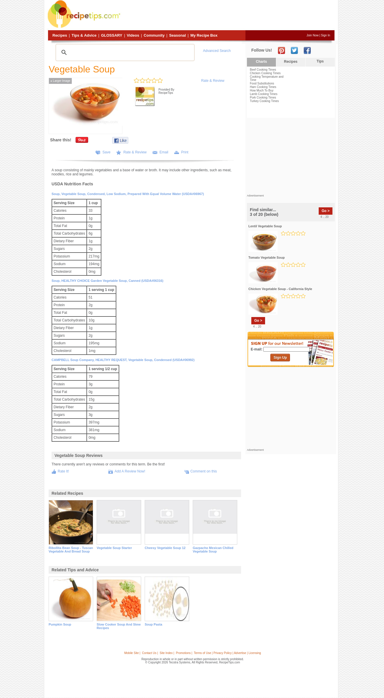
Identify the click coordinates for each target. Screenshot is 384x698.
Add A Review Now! (130, 471)
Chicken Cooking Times (265, 73)
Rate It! (63, 471)
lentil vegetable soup (265, 226)
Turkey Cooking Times (264, 101)
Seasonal (177, 35)
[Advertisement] (228, 15)
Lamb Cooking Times (263, 94)
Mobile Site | (132, 653)
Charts (261, 62)
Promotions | (184, 653)
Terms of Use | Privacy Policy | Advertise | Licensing (227, 653)
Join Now (313, 35)
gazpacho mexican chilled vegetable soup (213, 549)
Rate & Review (212, 81)
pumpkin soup (60, 624)
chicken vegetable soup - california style (280, 289)
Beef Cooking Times (263, 69)
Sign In (325, 35)
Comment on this (203, 471)
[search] (124, 52)
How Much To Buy (261, 90)
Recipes (59, 35)
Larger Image (60, 80)
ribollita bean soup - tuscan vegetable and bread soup (71, 549)
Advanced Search (217, 51)
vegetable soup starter (114, 548)
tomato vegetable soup (266, 257)
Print (185, 152)
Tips (320, 61)
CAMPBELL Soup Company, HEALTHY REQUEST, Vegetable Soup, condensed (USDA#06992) (123, 360)
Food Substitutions (262, 83)
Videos (133, 35)
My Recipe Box (203, 35)
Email (164, 152)
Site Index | (167, 653)
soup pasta (153, 624)
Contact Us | (150, 653)
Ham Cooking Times (263, 87)
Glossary (111, 35)
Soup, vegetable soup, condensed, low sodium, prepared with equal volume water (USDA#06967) (128, 194)
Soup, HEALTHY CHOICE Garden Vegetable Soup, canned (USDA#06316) (107, 280)
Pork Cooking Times (263, 97)
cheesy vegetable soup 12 (165, 548)
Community (154, 35)
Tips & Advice (83, 35)
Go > (326, 211)
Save (106, 152)
